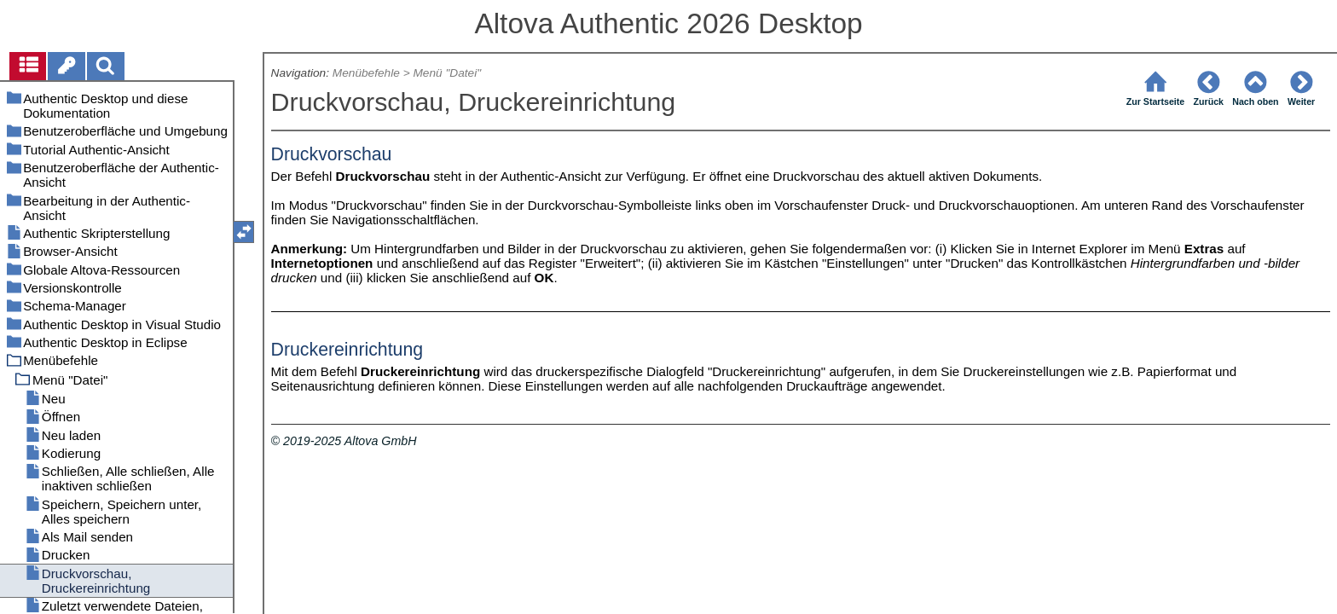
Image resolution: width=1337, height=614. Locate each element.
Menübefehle (366, 73)
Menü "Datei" (447, 73)
